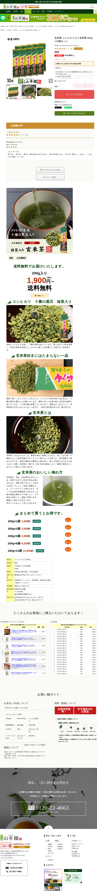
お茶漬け (60, 849)
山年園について (77, 840)
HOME (2, 26)
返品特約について (60, 101)
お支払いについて (77, 844)
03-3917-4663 (7, 855)
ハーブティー (59, 11)
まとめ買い (9, 30)
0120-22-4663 (14, 868)
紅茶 (43, 11)
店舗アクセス (76, 846)
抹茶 (21, 11)
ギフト (48, 856)
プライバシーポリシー (7, 857)
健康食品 (60, 846)
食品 (57, 841)
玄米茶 (28, 11)
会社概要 (74, 851)
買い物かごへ (39, 295)
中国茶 (49, 11)
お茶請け (60, 844)
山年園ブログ (76, 854)
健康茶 (8, 11)
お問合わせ (75, 848)
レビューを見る (78, 48)
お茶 (7, 26)
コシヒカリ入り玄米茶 (41, 26)
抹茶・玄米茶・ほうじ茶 (21, 26)
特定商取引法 (76, 856)
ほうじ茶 (36, 11)
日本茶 (15, 11)
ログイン (92, 6)
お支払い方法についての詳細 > (35, 745)
